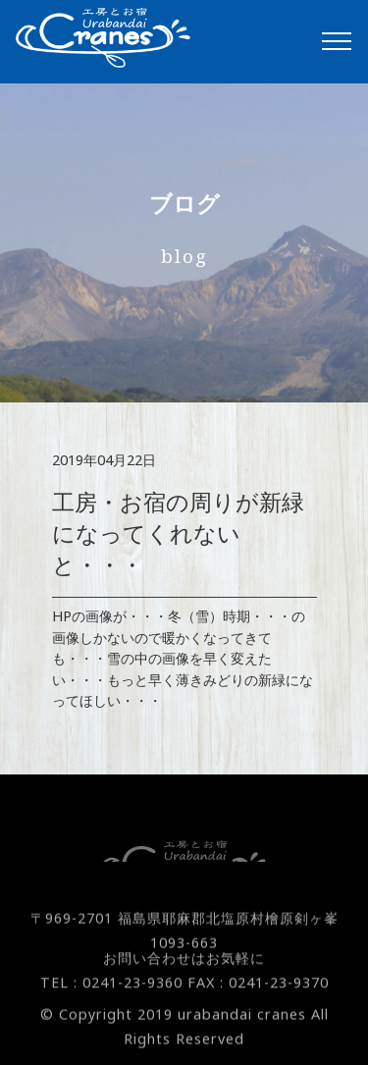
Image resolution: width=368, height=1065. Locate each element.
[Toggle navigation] (337, 41)
